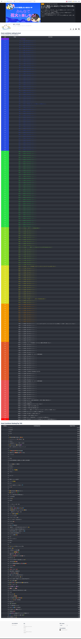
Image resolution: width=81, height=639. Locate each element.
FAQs (24, 625)
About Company (14, 625)
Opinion (25, 630)
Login (79, 1)
